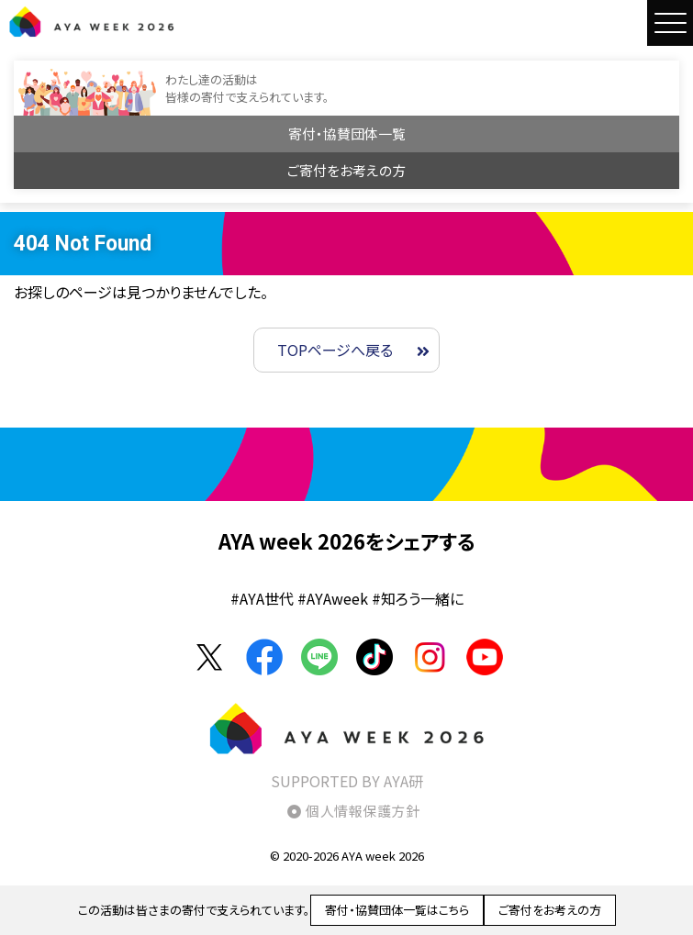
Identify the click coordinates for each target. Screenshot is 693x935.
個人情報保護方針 (362, 810)
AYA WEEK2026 (91, 21)
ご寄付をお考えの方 (346, 170)
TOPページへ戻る (335, 350)
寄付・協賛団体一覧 (347, 133)
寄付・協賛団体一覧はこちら (397, 909)
